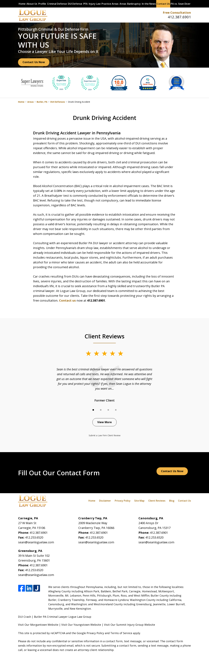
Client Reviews (156, 500)
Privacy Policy (123, 500)
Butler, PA (42, 101)
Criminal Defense (57, 3)
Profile (42, 3)
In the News (149, 3)
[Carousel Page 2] (100, 410)
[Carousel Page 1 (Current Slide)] (93, 410)
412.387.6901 (179, 16)
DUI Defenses (57, 101)
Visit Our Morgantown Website (38, 624)
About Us (31, 3)
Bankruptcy (134, 3)
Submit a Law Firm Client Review (104, 435)
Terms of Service (121, 633)
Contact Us (163, 3)
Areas (123, 3)
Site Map (139, 500)
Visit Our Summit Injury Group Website (129, 624)
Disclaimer (105, 500)
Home (22, 3)
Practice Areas (109, 3)
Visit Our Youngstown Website (81, 624)
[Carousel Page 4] (116, 410)
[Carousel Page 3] (108, 410)
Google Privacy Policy (90, 633)
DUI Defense (75, 3)
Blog (171, 500)
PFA (85, 3)
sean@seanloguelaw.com (36, 542)
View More (104, 422)
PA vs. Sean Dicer (181, 3)
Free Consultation (177, 13)
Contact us (67, 300)
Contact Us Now (34, 62)
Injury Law (95, 3)
